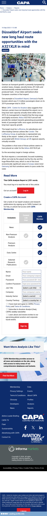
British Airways (20, 139)
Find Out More (8, 375)
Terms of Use (39, 468)
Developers (14, 404)
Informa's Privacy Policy (35, 499)
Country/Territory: (13, 300)
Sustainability (7, 428)
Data (29, 387)
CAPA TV (5, 420)
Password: (10, 280)
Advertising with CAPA (10, 433)
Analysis (9, 8)
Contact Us (6, 437)
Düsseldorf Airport (21, 98)
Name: (8, 271)
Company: (10, 292)
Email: (8, 276)
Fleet (4, 424)
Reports (16, 8)
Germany (33, 98)
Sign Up (23, 326)
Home (2, 8)
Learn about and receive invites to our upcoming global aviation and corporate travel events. (22, 317)
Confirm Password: (13, 284)
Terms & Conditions (22, 306)
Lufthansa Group (8, 134)
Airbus (21, 117)
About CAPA (32, 395)
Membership (15, 387)
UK (30, 139)
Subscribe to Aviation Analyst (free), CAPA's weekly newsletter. (21, 310)
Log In (25, 190)
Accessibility (7, 468)
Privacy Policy (18, 468)
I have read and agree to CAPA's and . (23, 305)
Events (30, 391)
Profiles (30, 399)
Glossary (13, 399)
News (12, 408)
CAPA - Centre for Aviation (17, 107)
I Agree (23, 511)
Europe (31, 164)
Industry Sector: (12, 296)
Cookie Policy (28, 468)
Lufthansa (21, 129)
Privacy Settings (36, 506)
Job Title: (9, 288)
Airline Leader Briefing (10, 416)
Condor (31, 131)
